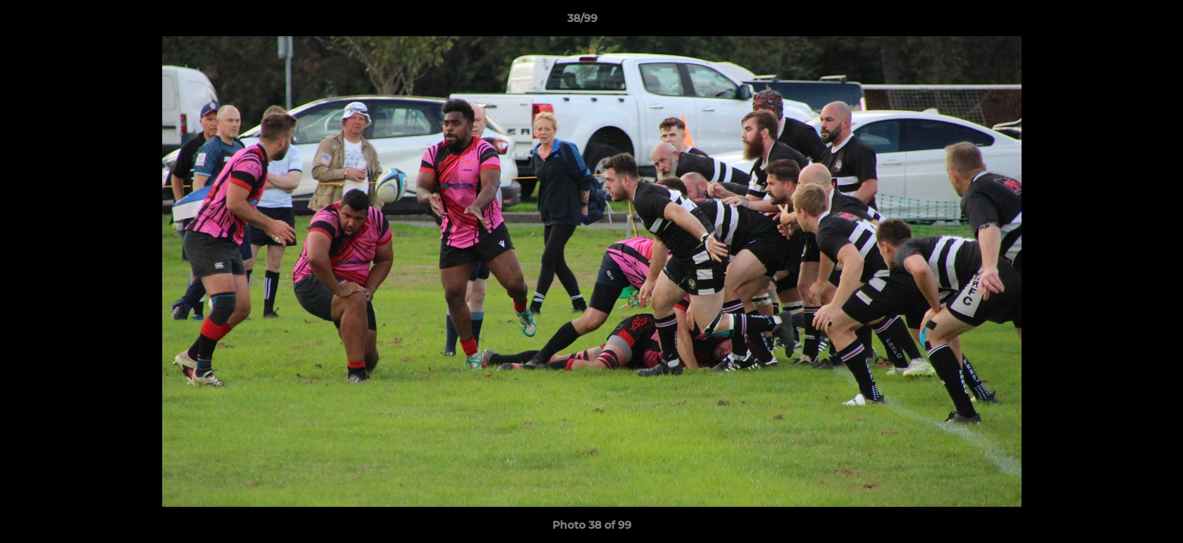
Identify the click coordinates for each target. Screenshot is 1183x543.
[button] (1120, 22)
